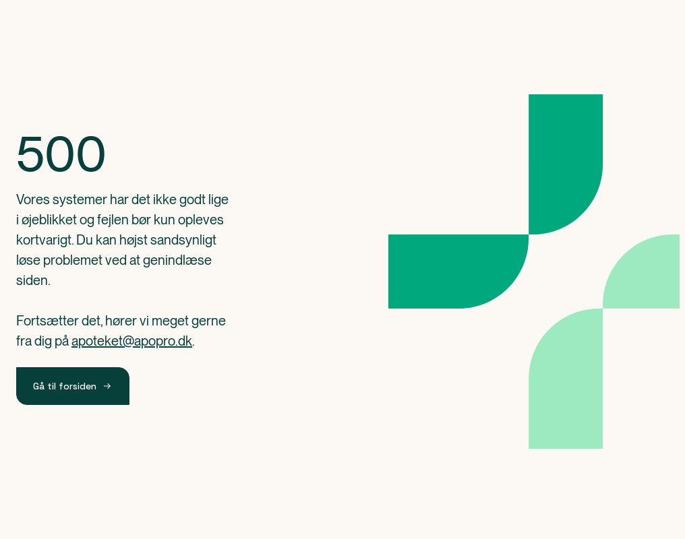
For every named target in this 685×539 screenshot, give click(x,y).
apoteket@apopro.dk (131, 341)
